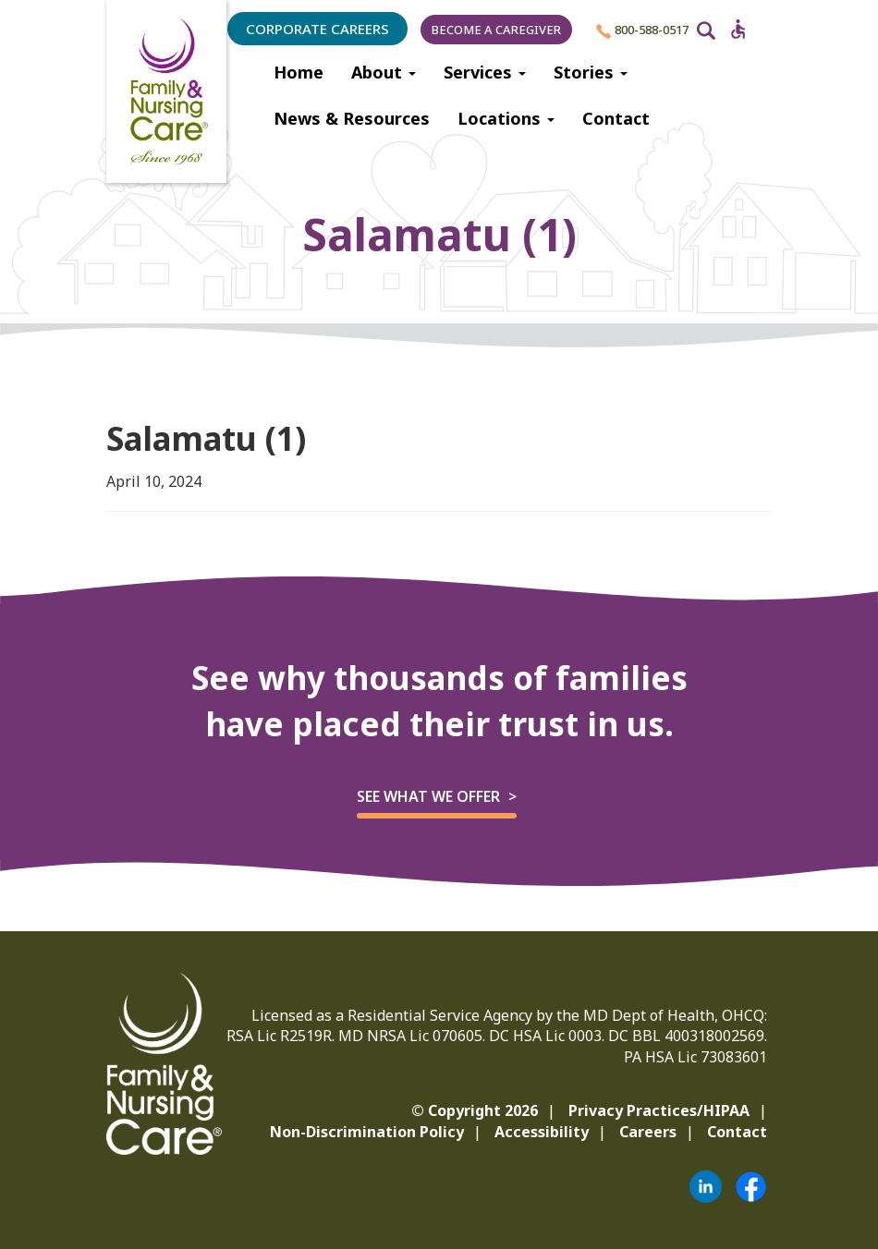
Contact (616, 118)
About (383, 72)
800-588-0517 (642, 30)
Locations (506, 118)
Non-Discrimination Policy (367, 1132)
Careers (648, 1132)
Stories (591, 72)
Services (485, 72)
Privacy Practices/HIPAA (659, 1110)
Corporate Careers (317, 28)
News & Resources (352, 118)
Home (298, 72)
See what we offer (428, 796)
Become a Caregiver (496, 29)
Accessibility (541, 1132)
